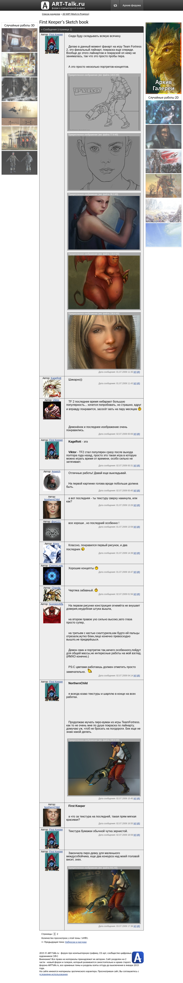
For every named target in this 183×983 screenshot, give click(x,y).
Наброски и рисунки (75, 942)
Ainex (56, 543)
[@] (138, 372)
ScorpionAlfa (56, 604)
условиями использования (53, 974)
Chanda (56, 587)
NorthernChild (52, 499)
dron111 (56, 521)
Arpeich (56, 471)
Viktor (56, 400)
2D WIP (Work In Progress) (75, 14)
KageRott (56, 378)
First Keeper (56, 34)
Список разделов (51, 14)
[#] (134, 372)
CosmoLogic (56, 565)
